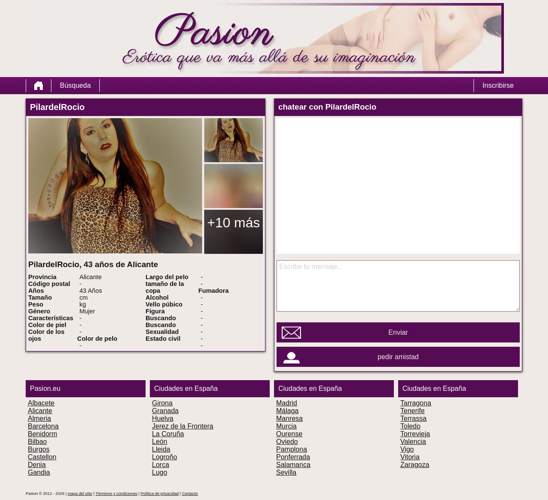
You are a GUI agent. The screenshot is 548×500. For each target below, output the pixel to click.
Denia (37, 464)
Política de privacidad (160, 493)
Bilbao (37, 441)
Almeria (39, 418)
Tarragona (415, 403)
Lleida (161, 449)
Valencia (413, 441)
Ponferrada (293, 457)
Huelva (162, 418)
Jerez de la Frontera (182, 426)
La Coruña (168, 434)
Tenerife (412, 410)
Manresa (289, 418)
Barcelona (43, 426)
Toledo (410, 426)
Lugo (159, 472)
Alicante (40, 410)
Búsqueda (75, 85)
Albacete (41, 403)
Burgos (39, 449)
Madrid (286, 403)
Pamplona (291, 449)
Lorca (160, 464)
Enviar (398, 332)
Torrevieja (415, 434)
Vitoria (410, 457)
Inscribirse (498, 85)
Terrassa (413, 418)
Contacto (190, 493)
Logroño (164, 457)
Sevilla (286, 472)
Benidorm (42, 434)
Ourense (289, 434)
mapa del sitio (80, 493)
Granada (165, 410)
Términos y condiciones (116, 493)
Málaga (287, 410)
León (159, 441)
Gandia (39, 472)
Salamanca (293, 464)
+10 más (233, 222)
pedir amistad (398, 356)
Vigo (407, 449)
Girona (162, 403)
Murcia (286, 426)
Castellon (42, 457)
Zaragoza (414, 464)
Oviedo (287, 441)
